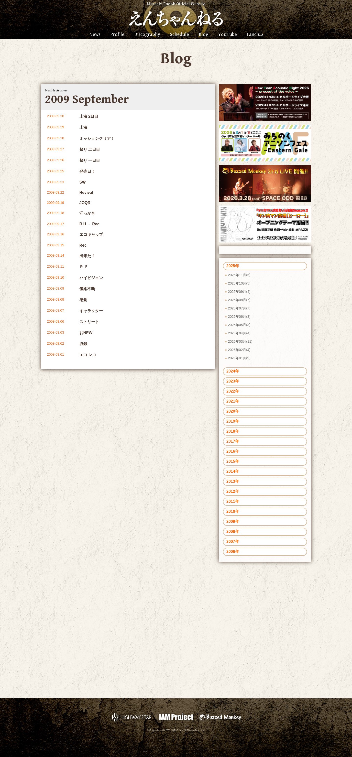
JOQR (84, 203)
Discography (147, 34)
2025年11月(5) (239, 275)
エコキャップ (91, 234)
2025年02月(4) (239, 350)
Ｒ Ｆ (83, 267)
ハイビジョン (91, 278)
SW (82, 182)
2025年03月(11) (240, 341)
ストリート (89, 322)
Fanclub (255, 34)
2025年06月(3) (239, 316)
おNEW (85, 333)
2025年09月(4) (239, 292)
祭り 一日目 (89, 160)
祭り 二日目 (89, 149)
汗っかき (87, 213)
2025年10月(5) (239, 283)
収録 (83, 344)
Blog (203, 34)
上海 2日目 (88, 116)
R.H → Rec (89, 224)
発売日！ (87, 171)
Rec (83, 245)
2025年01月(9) (239, 358)
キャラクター (91, 311)
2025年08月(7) (239, 300)
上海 (83, 127)
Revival (86, 192)
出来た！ (87, 256)
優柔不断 (87, 289)
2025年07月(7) (239, 308)
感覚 (83, 300)
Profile (117, 34)
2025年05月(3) (239, 325)
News (94, 34)
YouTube (227, 34)
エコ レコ (87, 355)
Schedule (179, 34)
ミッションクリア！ (97, 138)
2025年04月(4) (239, 333)
